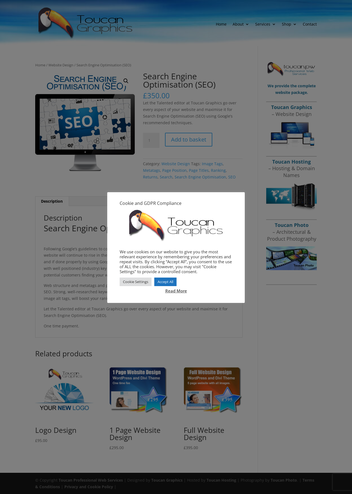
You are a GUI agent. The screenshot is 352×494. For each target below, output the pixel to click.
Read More (176, 291)
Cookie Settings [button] (135, 281)
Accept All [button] (165, 281)
